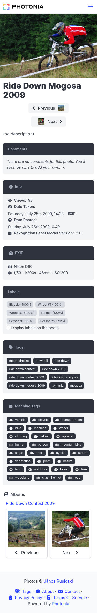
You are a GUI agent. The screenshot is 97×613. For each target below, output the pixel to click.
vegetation (19, 461)
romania (58, 385)
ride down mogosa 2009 (27, 385)
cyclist (57, 453)
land (14, 469)
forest (60, 469)
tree (80, 469)
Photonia (60, 603)
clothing (17, 436)
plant (43, 461)
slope (15, 453)
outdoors (37, 469)
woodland (18, 478)
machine (37, 428)
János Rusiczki (58, 581)
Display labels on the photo (33, 327)
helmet (40, 436)
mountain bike (67, 445)
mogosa (76, 385)
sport (36, 453)
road (73, 478)
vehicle (17, 420)
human (16, 445)
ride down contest (22, 369)
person (39, 445)
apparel (64, 436)
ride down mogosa (64, 377)
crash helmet (48, 478)
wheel (60, 428)
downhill (42, 361)
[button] (90, 7)
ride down (62, 361)
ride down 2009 (53, 369)
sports (79, 453)
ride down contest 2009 (26, 377)
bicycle (40, 420)
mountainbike (19, 361)
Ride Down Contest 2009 (30, 503)
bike (14, 428)
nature (64, 461)
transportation (68, 420)
